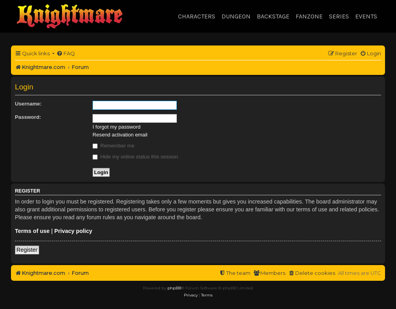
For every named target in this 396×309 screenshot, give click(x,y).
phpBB (174, 288)
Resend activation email (120, 135)
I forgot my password (116, 127)
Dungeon (236, 16)
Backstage (273, 16)
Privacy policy (73, 231)
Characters (196, 16)
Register (27, 250)
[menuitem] (65, 53)
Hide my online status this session (135, 157)
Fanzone (309, 16)
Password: (28, 117)
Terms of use (32, 231)
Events (366, 16)
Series (339, 16)
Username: (28, 104)
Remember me (113, 146)
